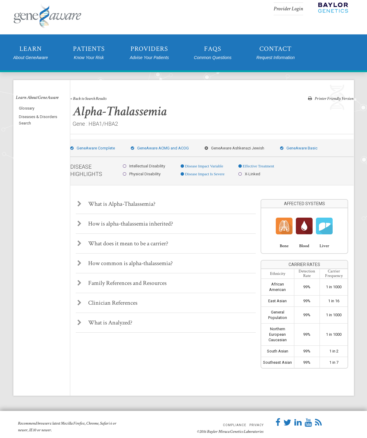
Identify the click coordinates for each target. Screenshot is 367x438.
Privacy (256, 425)
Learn (30, 52)
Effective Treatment (258, 166)
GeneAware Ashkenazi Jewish (234, 148)
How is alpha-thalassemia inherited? (125, 224)
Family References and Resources (122, 283)
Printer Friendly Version (331, 98)
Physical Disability (142, 174)
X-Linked (249, 174)
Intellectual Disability (144, 166)
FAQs (213, 52)
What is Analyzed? (104, 323)
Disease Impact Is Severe (204, 174)
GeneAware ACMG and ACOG (160, 148)
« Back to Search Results (88, 98)
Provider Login (288, 8)
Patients (89, 52)
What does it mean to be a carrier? (122, 243)
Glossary (26, 108)
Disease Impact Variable (203, 166)
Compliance (234, 425)
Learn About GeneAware (37, 98)
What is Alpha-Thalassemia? (116, 204)
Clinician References (107, 303)
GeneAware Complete (92, 148)
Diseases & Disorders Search (38, 119)
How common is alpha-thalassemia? (125, 263)
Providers (149, 52)
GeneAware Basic (298, 148)
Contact (275, 52)
